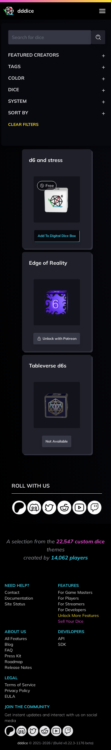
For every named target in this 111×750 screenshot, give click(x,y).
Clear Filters (23, 124)
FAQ (9, 650)
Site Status (15, 604)
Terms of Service (20, 684)
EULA (10, 696)
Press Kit (13, 655)
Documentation (19, 598)
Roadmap (14, 661)
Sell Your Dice (70, 621)
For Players (68, 598)
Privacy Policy (17, 690)
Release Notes (18, 667)
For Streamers (71, 604)
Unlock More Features (78, 615)
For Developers (72, 609)
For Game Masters (75, 592)
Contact (12, 592)
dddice (22, 743)
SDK (62, 644)
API (61, 638)
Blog (9, 644)
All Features (16, 638)
